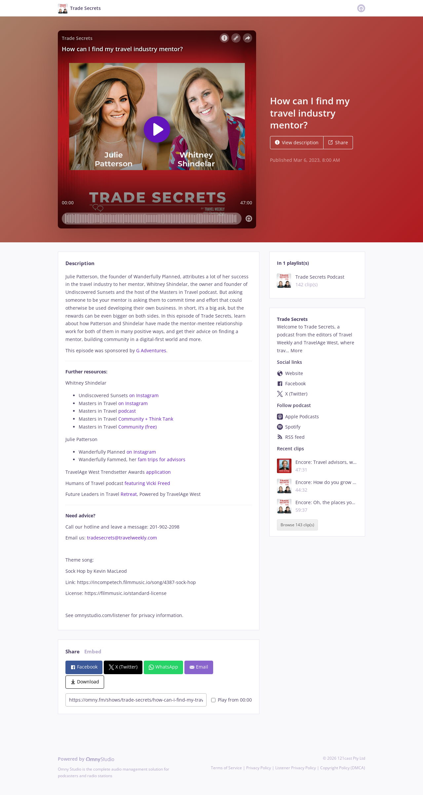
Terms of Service (226, 768)
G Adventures (151, 350)
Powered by (86, 759)
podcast (127, 411)
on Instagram (144, 395)
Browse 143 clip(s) (297, 525)
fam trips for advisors (162, 459)
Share (338, 142)
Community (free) (138, 427)
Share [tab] (72, 651)
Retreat (129, 494)
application (158, 472)
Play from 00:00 (231, 700)
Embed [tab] (92, 651)
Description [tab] (80, 263)
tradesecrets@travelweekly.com (122, 538)
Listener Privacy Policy (295, 768)
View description (297, 142)
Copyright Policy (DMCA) (342, 768)
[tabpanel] (158, 446)
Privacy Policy (258, 768)
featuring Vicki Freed (148, 483)
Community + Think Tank (146, 419)
